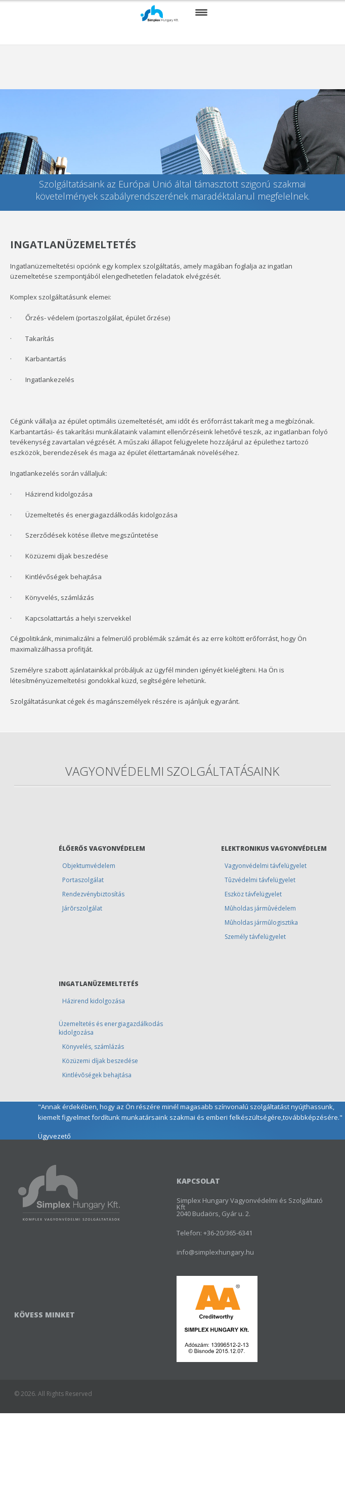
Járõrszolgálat (82, 908)
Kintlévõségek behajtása (97, 1075)
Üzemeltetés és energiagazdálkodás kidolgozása (111, 1028)
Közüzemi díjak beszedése (100, 1060)
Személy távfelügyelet (255, 936)
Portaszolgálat (83, 880)
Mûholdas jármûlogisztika (261, 922)
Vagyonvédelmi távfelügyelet (266, 865)
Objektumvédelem (88, 865)
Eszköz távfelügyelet (253, 894)
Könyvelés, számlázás (93, 1046)
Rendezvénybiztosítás (93, 894)
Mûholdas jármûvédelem (260, 908)
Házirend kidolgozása (93, 1001)
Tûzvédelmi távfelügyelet (260, 880)
